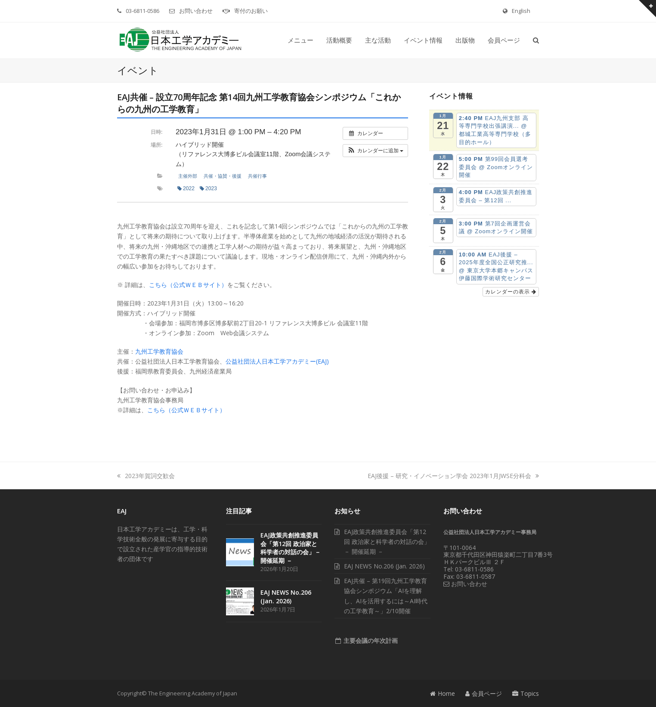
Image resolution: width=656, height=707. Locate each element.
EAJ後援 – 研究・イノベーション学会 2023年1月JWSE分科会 (453, 476)
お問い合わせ (196, 11)
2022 (186, 188)
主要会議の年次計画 (370, 640)
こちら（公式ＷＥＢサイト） (188, 285)
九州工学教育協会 (159, 351)
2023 (208, 188)
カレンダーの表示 (510, 292)
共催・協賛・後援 (222, 176)
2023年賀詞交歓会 (146, 476)
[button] (535, 40)
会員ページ (483, 693)
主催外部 (187, 176)
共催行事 (257, 176)
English (521, 11)
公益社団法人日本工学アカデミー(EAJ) (277, 361)
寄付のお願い (251, 11)
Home (442, 693)
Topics (525, 693)
